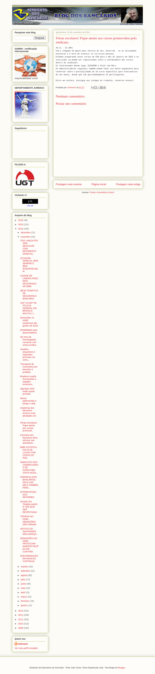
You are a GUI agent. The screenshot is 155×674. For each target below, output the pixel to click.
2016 (21, 220)
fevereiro (25, 601)
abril (23, 592)
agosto (24, 575)
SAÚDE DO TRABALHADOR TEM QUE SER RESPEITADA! (29, 506)
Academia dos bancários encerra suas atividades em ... (28, 413)
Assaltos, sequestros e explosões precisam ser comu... (27, 354)
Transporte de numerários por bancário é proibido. (28, 368)
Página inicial (99, 184)
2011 (21, 619)
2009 (21, 628)
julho (23, 579)
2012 (21, 615)
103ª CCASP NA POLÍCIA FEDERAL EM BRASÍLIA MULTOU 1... (28, 308)
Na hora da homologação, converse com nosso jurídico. (28, 341)
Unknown (23, 644)
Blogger (121, 667)
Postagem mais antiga (128, 184)
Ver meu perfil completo (26, 648)
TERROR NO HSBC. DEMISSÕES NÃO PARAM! (28, 520)
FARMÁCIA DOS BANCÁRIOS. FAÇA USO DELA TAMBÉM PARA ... (29, 482)
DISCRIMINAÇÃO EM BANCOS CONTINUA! (29, 558)
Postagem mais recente (69, 184)
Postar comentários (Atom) (102, 192)
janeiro (24, 605)
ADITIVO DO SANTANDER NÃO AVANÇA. (28, 531)
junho (24, 584)
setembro (25, 571)
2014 (21, 228)
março (24, 596)
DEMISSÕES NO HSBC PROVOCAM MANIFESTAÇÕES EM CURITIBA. (29, 545)
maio (23, 588)
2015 (21, 224)
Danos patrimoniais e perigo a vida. (28, 401)
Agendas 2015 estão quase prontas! (27, 391)
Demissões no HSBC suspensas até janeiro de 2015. (29, 321)
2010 (21, 623)
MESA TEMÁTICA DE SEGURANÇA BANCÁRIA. (29, 294)
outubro (25, 566)
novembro (26, 236)
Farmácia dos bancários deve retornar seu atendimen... (29, 439)
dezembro (26, 232)
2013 (21, 610)
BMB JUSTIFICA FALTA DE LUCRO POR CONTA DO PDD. (28, 452)
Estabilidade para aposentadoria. (28, 331)
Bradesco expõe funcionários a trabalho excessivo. (28, 380)
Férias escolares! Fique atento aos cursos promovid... (28, 426)
